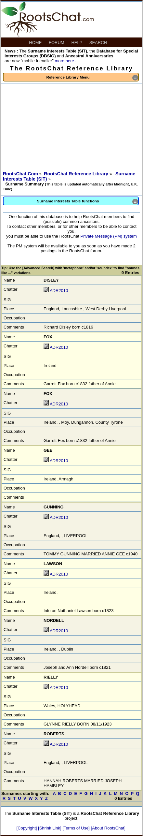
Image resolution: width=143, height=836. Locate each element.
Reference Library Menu (92, 78)
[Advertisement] (71, 124)
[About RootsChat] (108, 828)
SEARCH (98, 42)
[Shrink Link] (50, 828)
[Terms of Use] (76, 828)
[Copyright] (27, 828)
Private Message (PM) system (108, 236)
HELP (77, 42)
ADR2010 (59, 290)
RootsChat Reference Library (77, 173)
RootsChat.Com (20, 173)
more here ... (67, 60)
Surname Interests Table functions (87, 201)
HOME (36, 42)
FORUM (57, 42)
